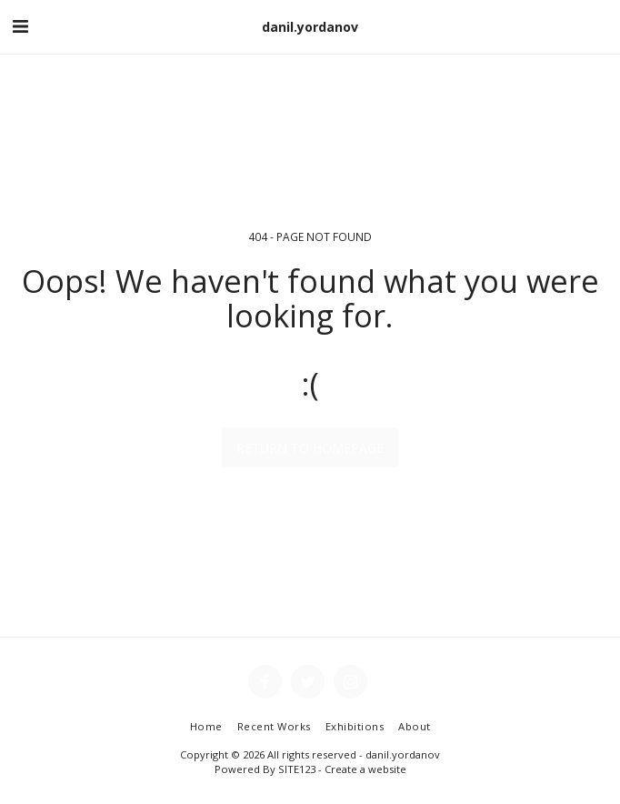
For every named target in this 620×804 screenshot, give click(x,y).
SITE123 (296, 769)
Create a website (365, 769)
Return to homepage (310, 448)
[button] (20, 26)
